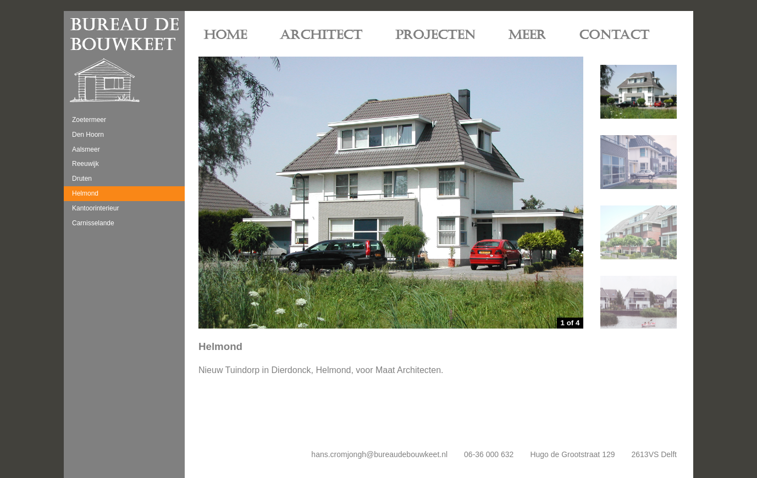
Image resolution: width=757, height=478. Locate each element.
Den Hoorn (88, 134)
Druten (82, 178)
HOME (225, 34)
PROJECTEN (435, 34)
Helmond (85, 193)
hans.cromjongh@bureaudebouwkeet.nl (379, 454)
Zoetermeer (89, 120)
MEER (527, 34)
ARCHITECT (321, 34)
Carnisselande (93, 223)
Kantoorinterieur (95, 208)
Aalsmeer (86, 149)
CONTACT (614, 34)
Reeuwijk (85, 164)
